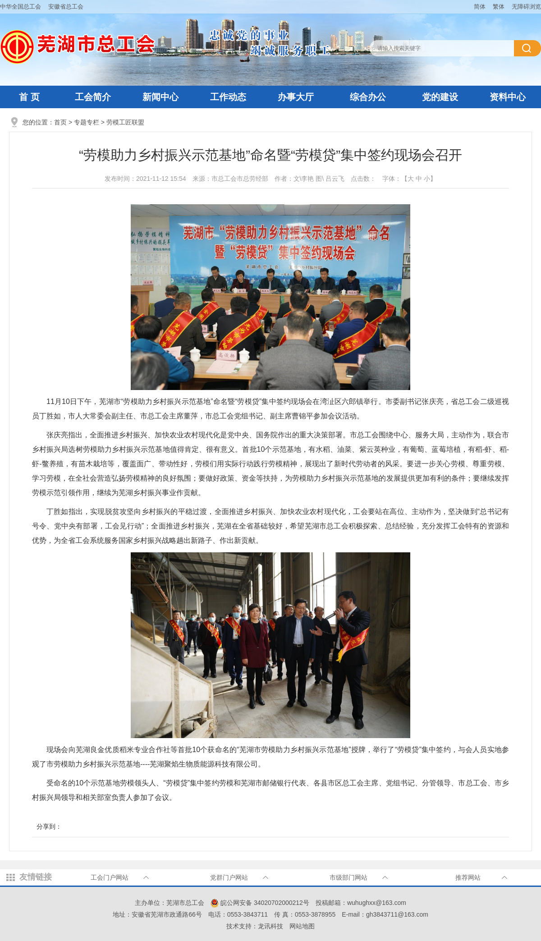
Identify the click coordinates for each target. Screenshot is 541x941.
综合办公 (368, 97)
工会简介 (93, 97)
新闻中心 (160, 97)
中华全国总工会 (20, 6)
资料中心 (508, 97)
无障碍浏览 (526, 6)
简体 (480, 6)
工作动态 (228, 97)
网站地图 (302, 926)
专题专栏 (86, 122)
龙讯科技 (270, 926)
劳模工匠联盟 (125, 122)
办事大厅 (296, 97)
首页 (60, 122)
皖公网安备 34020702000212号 (260, 902)
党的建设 (440, 97)
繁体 (498, 6)
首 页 (29, 97)
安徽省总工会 (65, 6)
